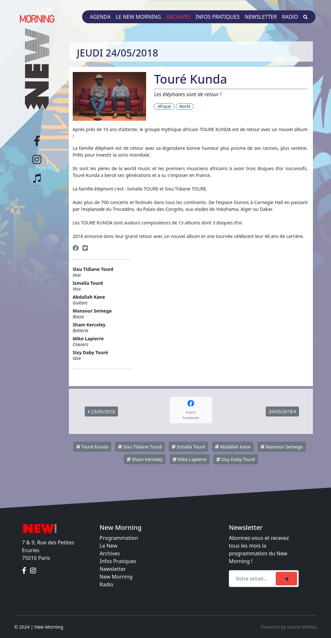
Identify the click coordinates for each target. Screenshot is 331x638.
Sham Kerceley (145, 459)
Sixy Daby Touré (235, 459)
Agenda (100, 16)
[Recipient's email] (253, 578)
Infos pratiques (218, 16)
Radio (290, 16)
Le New (108, 545)
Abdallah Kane (233, 447)
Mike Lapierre (190, 459)
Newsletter (261, 16)
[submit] (286, 578)
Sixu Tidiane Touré (140, 447)
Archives (178, 16)
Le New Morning (138, 16)
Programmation (119, 537)
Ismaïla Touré (188, 447)
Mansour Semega (282, 447)
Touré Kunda (92, 447)
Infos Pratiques (118, 561)
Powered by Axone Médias (289, 627)
